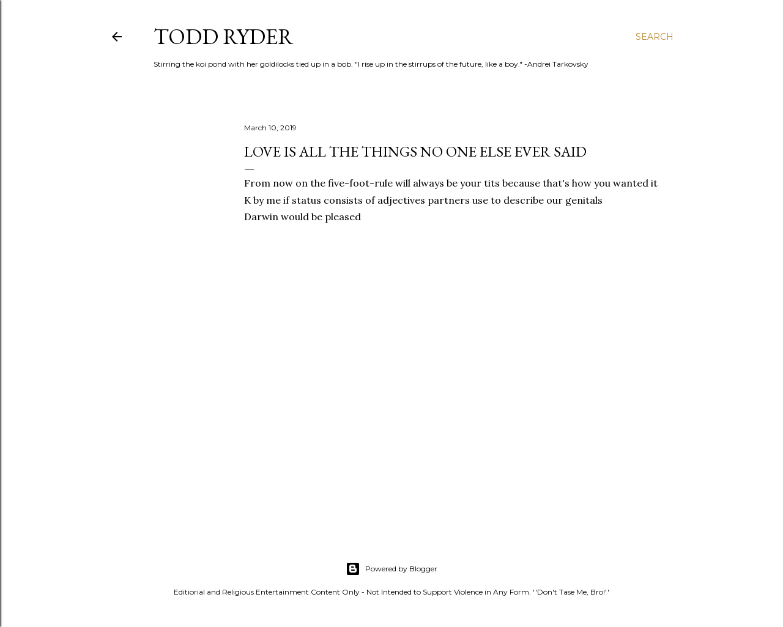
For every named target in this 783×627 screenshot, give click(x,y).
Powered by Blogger (391, 569)
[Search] (655, 36)
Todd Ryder (224, 36)
